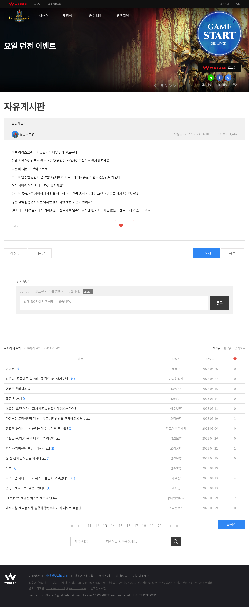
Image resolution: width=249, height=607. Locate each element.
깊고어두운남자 (176, 428)
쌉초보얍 (176, 408)
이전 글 (15, 253)
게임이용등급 (141, 576)
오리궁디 (176, 418)
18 (144, 525)
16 (128, 525)
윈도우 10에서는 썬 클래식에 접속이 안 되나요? (39, 428)
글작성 (206, 253)
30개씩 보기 (34, 348)
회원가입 (224, 4)
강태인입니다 (176, 498)
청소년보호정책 (83, 576)
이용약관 (34, 576)
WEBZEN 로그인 (219, 67)
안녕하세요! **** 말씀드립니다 (28, 488)
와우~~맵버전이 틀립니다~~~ (30, 448)
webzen (18, 4)
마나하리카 (176, 378)
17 (136, 525)
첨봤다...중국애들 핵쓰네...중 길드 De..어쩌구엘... (40, 378)
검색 (176, 541)
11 (89, 525)
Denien (176, 388)
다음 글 (39, 253)
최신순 (216, 348)
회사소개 (104, 576)
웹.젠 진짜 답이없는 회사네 (28, 458)
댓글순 (227, 348)
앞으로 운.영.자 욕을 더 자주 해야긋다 (33, 438)
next (181, 85)
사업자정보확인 (97, 588)
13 (105, 525)
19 (152, 525)
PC (38, 4)
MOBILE (56, 4)
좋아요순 (240, 348)
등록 (219, 303)
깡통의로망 (23, 134)
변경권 (12, 368)
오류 (11, 468)
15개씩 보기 (14, 348)
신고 (15, 226)
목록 (232, 253)
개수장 (176, 478)
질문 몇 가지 (16, 398)
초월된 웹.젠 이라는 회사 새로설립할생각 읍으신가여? (41, 408)
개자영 (176, 488)
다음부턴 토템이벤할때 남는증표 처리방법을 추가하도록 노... (48, 418)
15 (121, 525)
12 (97, 525)
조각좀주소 (176, 507)
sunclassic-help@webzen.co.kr (66, 588)
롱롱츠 (176, 368)
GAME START (219, 33)
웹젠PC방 (121, 576)
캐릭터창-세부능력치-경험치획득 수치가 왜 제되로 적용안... (45, 507)
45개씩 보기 (53, 348)
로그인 (238, 4)
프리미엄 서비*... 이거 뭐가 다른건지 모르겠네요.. (40, 478)
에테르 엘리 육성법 (18, 388)
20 (159, 525)
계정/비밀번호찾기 (227, 84)
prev (155, 85)
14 (113, 525)
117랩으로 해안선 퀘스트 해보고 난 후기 (32, 498)
